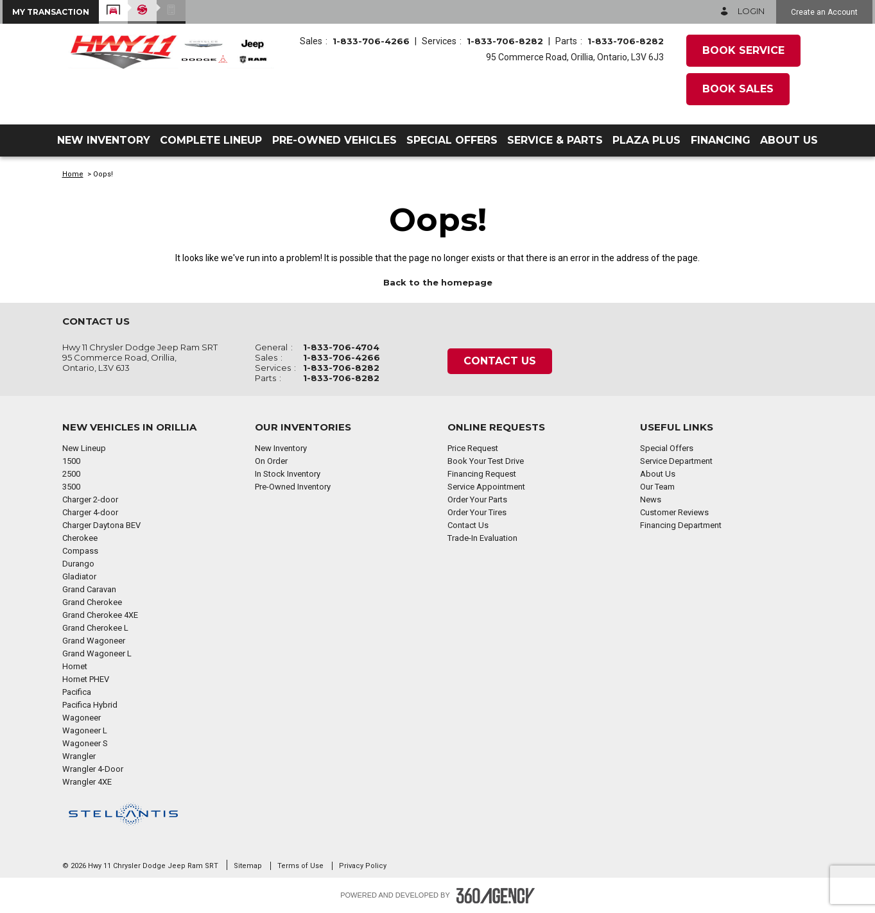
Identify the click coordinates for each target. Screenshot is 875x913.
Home (72, 174)
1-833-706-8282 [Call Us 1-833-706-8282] (505, 41)
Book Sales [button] (738, 89)
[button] (51, 12)
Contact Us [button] (499, 361)
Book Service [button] (743, 50)
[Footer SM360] (495, 895)
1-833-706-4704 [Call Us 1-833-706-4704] (341, 347)
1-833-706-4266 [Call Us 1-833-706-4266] (371, 41)
